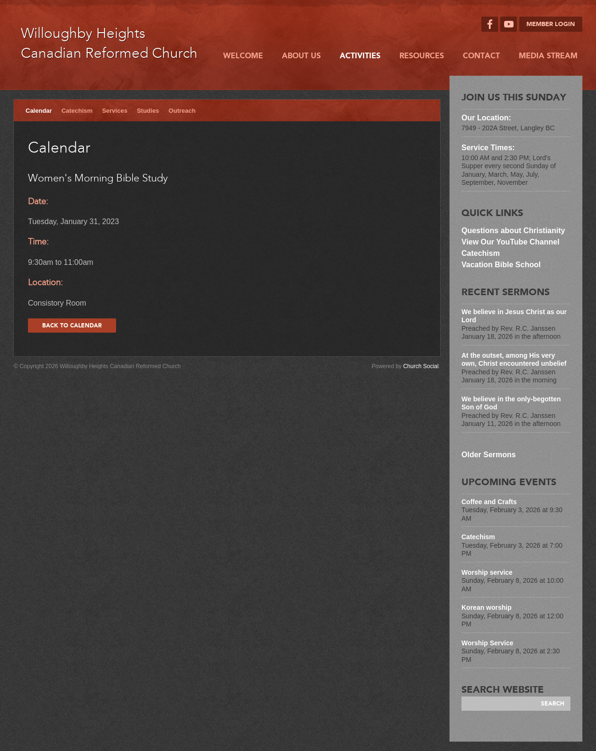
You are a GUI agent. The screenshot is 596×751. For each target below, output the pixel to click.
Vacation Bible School (501, 265)
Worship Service (487, 643)
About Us (301, 55)
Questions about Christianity (514, 230)
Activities (360, 55)
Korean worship (486, 607)
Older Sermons (488, 455)
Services (114, 111)
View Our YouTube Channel (510, 242)
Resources (421, 55)
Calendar (39, 111)
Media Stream (548, 55)
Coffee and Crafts (489, 502)
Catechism (77, 111)
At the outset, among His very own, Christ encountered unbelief (514, 360)
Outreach (182, 111)
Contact (481, 55)
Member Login (550, 24)
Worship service (487, 572)
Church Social (421, 366)
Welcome (243, 55)
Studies (148, 111)
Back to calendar (72, 325)
